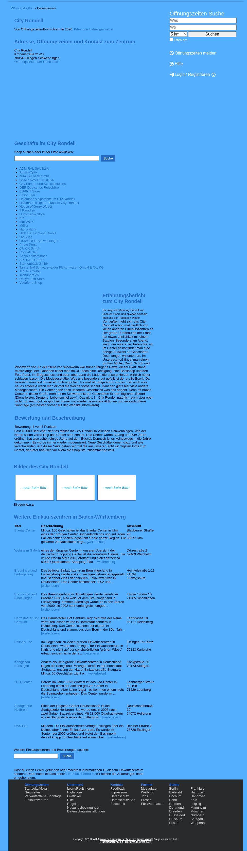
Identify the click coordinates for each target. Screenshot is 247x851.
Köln (193, 800)
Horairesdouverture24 (138, 842)
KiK (22, 218)
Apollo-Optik (29, 172)
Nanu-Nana (28, 229)
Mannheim (198, 807)
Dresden (175, 811)
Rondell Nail (28, 252)
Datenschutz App (123, 800)
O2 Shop (26, 237)
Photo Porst (28, 244)
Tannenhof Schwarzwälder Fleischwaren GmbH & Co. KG (62, 267)
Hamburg (197, 792)
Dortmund (176, 807)
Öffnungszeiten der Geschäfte (36, 62)
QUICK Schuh (30, 248)
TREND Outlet (30, 271)
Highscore (74, 792)
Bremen (175, 804)
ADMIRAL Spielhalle (34, 168)
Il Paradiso (27, 210)
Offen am (180, 40)
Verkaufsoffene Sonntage (43, 796)
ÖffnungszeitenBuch (22, 8)
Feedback (118, 788)
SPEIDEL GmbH (32, 260)
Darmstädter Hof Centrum (26, 620)
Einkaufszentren (36, 800)
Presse (146, 800)
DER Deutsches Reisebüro (39, 187)
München (197, 811)
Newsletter (32, 792)
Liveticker (74, 796)
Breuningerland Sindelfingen (25, 596)
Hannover (197, 796)
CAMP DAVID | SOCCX (37, 180)
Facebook (118, 804)
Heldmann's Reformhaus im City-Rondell (49, 203)
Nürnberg (197, 815)
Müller (24, 225)
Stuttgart (196, 819)
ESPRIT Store (30, 191)
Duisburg (175, 819)
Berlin (173, 788)
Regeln (72, 804)
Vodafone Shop (31, 283)
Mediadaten (149, 788)
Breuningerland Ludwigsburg (25, 572)
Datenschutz (120, 796)
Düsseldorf (177, 815)
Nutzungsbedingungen (83, 807)
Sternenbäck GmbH (34, 263)
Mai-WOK (27, 222)
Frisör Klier (28, 195)
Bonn (173, 800)
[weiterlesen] (96, 542)
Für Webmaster (152, 804)
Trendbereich (29, 275)
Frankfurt (197, 788)
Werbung (147, 792)
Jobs (144, 796)
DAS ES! (20, 726)
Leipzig (195, 804)
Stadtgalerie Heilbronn (23, 708)
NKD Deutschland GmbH (38, 233)
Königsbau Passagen (22, 664)
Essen (173, 823)
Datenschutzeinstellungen (86, 811)
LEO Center (23, 682)
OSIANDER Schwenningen (39, 241)
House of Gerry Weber (36, 206)
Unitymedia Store (32, 214)
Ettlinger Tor (23, 642)
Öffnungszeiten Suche (197, 13)
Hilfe (70, 800)
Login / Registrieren (190, 74)
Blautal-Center (25, 530)
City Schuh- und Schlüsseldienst (43, 184)
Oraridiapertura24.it (111, 842)
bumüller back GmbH (35, 176)
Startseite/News (36, 788)
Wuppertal (197, 823)
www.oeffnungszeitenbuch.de (118, 839)
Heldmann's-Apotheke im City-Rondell (47, 199)
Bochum (175, 796)
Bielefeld (175, 792)
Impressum (119, 792)
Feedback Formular (80, 774)
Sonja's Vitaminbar (33, 256)
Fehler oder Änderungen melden (94, 29)
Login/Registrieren (80, 788)
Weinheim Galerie (27, 550)
